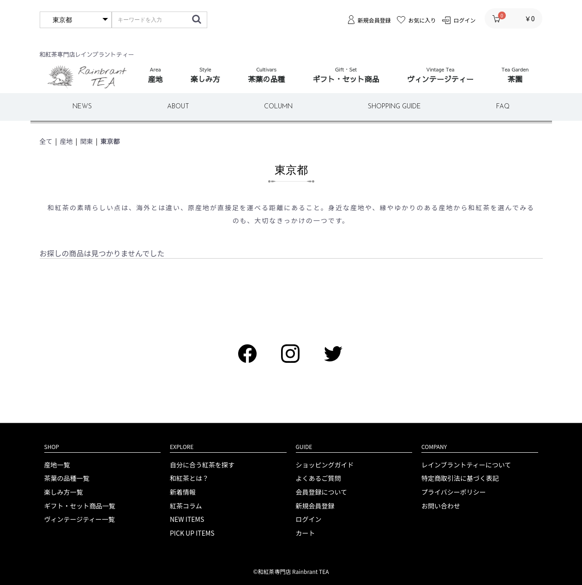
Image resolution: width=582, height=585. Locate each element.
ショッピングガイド (325, 465)
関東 (86, 141)
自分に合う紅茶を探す (202, 465)
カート (305, 533)
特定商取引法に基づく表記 (460, 478)
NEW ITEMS (187, 519)
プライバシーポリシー (453, 492)
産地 (66, 141)
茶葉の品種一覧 (67, 478)
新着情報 (183, 492)
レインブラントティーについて (466, 465)
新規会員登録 (315, 506)
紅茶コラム (186, 506)
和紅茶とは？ (189, 478)
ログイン (309, 519)
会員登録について (322, 492)
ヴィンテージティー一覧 (79, 519)
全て (46, 141)
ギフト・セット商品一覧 (79, 506)
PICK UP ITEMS (192, 533)
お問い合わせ (440, 506)
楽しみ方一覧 (63, 492)
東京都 (110, 141)
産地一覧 (57, 465)
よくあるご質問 (318, 478)
